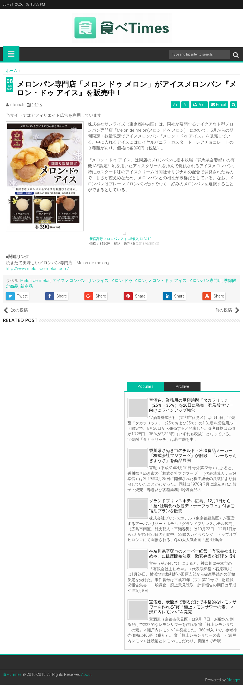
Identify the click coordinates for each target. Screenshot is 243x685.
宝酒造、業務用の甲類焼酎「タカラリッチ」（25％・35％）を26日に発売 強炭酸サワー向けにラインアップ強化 (191, 405)
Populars (145, 386)
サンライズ (98, 280)
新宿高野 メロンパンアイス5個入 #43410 (120, 239)
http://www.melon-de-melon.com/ (37, 268)
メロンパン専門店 (205, 280)
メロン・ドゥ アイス (167, 280)
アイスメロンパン (69, 280)
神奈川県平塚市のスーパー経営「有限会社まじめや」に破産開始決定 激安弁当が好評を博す (193, 554)
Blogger (233, 680)
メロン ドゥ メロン (128, 280)
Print (199, 104)
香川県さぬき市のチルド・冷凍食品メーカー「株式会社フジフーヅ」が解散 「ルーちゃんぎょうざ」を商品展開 (193, 455)
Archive (182, 386)
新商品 (26, 286)
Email (219, 104)
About (86, 674)
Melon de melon (35, 280)
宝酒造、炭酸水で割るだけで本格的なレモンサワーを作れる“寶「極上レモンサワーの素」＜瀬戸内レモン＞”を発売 (193, 606)
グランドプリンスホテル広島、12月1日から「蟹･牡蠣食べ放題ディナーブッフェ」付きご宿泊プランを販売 (192, 505)
